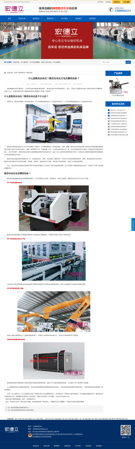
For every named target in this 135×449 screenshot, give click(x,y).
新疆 (119, 419)
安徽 (56, 419)
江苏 (49, 419)
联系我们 (108, 2)
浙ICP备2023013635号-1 (65, 434)
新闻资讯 (50, 18)
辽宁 (34, 419)
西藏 (103, 419)
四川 (93, 419)
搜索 (128, 62)
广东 (79, 419)
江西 (62, 419)
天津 (19, 419)
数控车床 (16, 62)
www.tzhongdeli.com (62, 396)
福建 (59, 419)
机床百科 (29, 72)
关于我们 (100, 2)
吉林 (37, 419)
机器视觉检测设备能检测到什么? (118, 126)
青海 (113, 419)
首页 (9, 18)
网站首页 (36, 446)
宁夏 (116, 419)
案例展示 (36, 18)
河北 (22, 419)
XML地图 (126, 2)
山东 (66, 419)
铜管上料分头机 (46, 62)
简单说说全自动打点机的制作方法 (118, 118)
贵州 (96, 419)
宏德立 (15, 91)
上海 (46, 419)
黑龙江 (42, 419)
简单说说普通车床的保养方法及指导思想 (118, 121)
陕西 (106, 419)
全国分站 (116, 2)
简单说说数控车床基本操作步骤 (118, 135)
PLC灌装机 (24, 62)
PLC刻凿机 (56, 62)
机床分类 (22, 18)
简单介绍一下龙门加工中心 (117, 110)
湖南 (76, 419)
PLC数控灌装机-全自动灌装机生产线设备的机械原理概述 (118, 129)
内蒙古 (30, 419)
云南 (99, 419)
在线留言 (78, 18)
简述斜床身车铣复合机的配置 (117, 113)
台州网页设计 (78, 434)
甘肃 (109, 419)
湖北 (72, 419)
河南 (69, 419)
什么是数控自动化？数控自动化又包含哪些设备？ (118, 124)
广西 (83, 419)
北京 (16, 419)
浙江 (52, 419)
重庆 (89, 419)
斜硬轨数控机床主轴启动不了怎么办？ (118, 115)
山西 (26, 419)
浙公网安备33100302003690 (41, 436)
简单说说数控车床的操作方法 (117, 132)
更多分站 (125, 419)
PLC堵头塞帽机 (35, 62)
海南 (86, 419)
